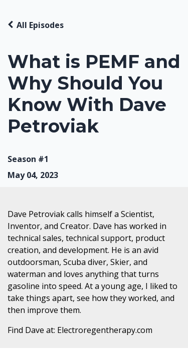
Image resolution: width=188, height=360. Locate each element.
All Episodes (40, 25)
